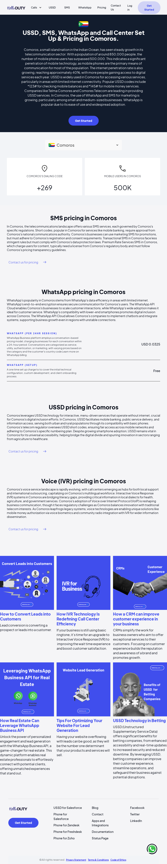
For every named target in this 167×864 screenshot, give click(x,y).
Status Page (100, 838)
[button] (35, 7)
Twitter (135, 814)
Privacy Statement (76, 859)
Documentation (103, 831)
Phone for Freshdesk (67, 831)
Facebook (137, 808)
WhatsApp (84, 7)
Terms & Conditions (98, 859)
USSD (52, 7)
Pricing (101, 7)
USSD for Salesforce (67, 808)
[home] (16, 7)
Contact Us (116, 7)
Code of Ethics (118, 859)
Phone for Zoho (64, 838)
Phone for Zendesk (66, 825)
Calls (34, 7)
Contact (97, 814)
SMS (67, 7)
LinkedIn (136, 821)
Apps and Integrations (100, 823)
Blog (95, 808)
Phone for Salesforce (61, 816)
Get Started (149, 7)
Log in (129, 7)
